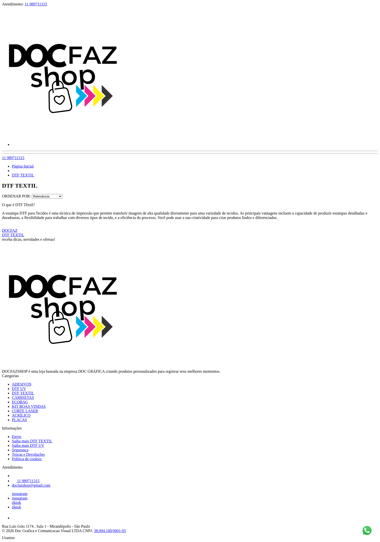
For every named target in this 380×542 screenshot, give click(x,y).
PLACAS (19, 420)
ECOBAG (20, 402)
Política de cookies (27, 459)
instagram (19, 494)
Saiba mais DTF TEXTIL (32, 441)
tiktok (16, 502)
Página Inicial (23, 166)
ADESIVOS (21, 384)
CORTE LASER (25, 411)
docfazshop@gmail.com (31, 485)
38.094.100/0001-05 (110, 531)
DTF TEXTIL (23, 175)
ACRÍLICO (21, 415)
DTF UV (19, 389)
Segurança (20, 450)
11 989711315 (36, 4)
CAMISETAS (23, 397)
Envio (16, 436)
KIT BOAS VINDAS (29, 406)
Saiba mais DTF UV (28, 445)
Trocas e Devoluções (28, 454)
